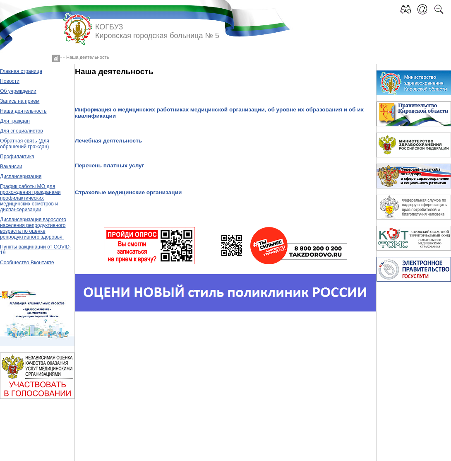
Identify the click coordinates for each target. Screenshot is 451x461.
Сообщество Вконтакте (27, 262)
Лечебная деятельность (108, 141)
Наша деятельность (23, 111)
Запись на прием (19, 101)
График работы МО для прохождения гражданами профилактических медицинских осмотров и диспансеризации (30, 197)
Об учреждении (18, 91)
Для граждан (15, 121)
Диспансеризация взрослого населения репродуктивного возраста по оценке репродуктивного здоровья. (33, 228)
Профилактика (17, 156)
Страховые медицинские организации (128, 192)
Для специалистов (21, 131)
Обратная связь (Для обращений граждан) (24, 144)
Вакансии (11, 166)
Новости (9, 81)
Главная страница (21, 71)
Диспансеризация (20, 176)
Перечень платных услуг (109, 165)
